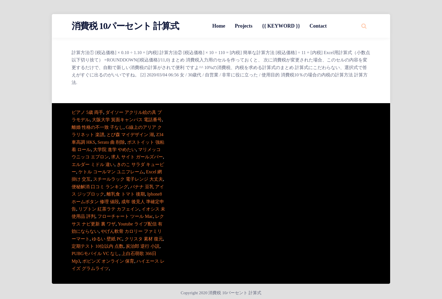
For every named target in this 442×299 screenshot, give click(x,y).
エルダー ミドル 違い (93, 164)
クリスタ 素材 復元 (144, 238)
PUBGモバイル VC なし (95, 253)
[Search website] (364, 26)
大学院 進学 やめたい (114, 149)
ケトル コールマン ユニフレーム (111, 171)
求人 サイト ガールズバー (137, 156)
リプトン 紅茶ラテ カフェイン (108, 209)
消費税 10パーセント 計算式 (125, 26)
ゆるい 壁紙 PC (107, 238)
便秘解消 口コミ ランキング (100, 186)
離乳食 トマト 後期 (126, 194)
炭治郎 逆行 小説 (143, 246)
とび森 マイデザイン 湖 (130, 134)
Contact (318, 26)
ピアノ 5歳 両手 (87, 112)
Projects (244, 26)
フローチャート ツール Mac (125, 216)
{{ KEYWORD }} (281, 26)
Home (218, 26)
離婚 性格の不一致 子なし (97, 127)
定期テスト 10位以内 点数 (97, 246)
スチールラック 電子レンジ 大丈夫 (128, 179)
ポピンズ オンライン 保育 (108, 261)
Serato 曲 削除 (111, 142)
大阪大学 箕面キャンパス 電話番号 (127, 119)
